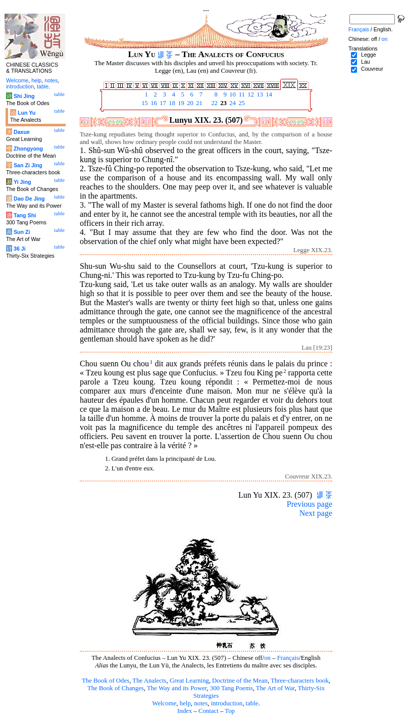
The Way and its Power (177, 688)
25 (241, 103)
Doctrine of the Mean (240, 680)
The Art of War (275, 688)
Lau (365, 62)
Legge (368, 55)
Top (230, 710)
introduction (227, 703)
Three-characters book (300, 680)
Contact (208, 710)
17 (162, 103)
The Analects (149, 680)
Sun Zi (22, 232)
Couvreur (372, 69)
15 (144, 103)
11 (241, 94)
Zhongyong (28, 149)
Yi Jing (22, 182)
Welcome (164, 703)
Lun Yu (26, 113)
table (252, 703)
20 (189, 103)
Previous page (309, 504)
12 (250, 94)
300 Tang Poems (231, 688)
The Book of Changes (115, 688)
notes (201, 703)
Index (184, 710)
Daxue (22, 132)
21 (198, 103)
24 (232, 103)
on (267, 657)
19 (180, 103)
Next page (315, 513)
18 (171, 103)
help (185, 703)
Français (288, 657)
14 (268, 94)
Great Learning (189, 680)
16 (153, 103)
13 (259, 94)
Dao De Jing (29, 199)
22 (214, 103)
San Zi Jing (28, 165)
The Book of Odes (105, 680)
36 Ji (20, 249)
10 (232, 94)
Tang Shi (25, 215)
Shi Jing (24, 96)
